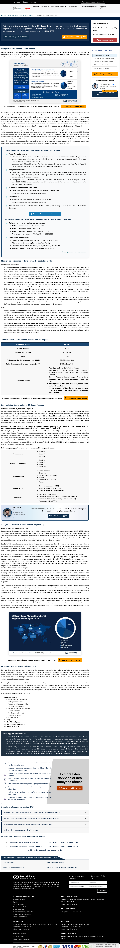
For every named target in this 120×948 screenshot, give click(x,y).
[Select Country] (97, 886)
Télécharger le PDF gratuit (74, 37)
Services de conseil (58, 6)
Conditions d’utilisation (20, 907)
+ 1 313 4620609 (18, 937)
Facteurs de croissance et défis (103, 61)
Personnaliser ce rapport (58, 516)
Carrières (33, 2)
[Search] (103, 2)
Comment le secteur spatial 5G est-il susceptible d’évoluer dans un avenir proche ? (32, 818)
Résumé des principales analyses (104, 58)
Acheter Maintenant (105, 40)
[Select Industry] (78, 886)
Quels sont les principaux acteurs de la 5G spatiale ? (21, 830)
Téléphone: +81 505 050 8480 (23, 926)
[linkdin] (104, 876)
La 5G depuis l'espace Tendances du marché (25, 846)
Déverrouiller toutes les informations (45, 214)
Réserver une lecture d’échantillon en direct (106, 93)
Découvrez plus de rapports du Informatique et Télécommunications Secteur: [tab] (31, 858)
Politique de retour (19, 909)
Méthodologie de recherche (16, 37)
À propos (17, 2)
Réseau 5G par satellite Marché (13, 867)
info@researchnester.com (69, 904)
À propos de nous (19, 899)
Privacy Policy (108, 946)
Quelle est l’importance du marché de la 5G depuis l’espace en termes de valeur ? (32, 812)
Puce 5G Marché (8, 862)
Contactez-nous (18, 904)
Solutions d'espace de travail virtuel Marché (62, 867)
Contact (25, 2)
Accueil (3, 15)
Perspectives (72, 6)
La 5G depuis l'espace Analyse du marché (65, 842)
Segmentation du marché (101, 68)
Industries (44, 6)
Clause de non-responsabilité (23, 912)
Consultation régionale (88, 6)
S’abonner (102, 891)
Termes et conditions (20, 916)
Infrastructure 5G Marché (55, 862)
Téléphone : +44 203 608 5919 (71, 912)
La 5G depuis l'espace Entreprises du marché (45, 850)
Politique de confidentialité (22, 914)
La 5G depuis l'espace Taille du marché (23, 842)
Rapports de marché (103, 9)
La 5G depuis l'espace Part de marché (63, 846)
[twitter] (92, 878)
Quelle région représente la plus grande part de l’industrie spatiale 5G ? (28, 824)
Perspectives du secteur (102, 55)
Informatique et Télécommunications (20, 15)
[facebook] (101, 876)
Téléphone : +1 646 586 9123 (71, 926)
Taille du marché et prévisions (103, 65)
